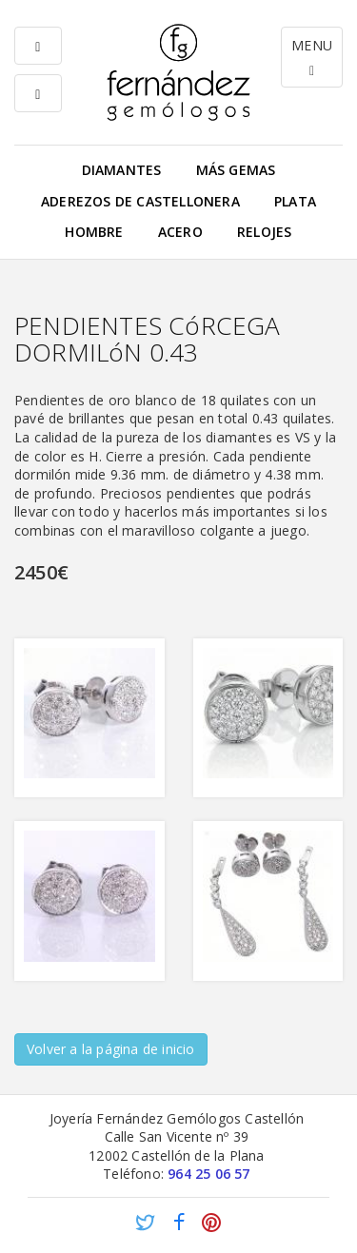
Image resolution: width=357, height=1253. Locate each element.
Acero (180, 232)
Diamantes (122, 170)
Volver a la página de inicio (111, 1049)
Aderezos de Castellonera (140, 201)
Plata (295, 201)
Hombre (94, 232)
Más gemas (236, 170)
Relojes (264, 232)
